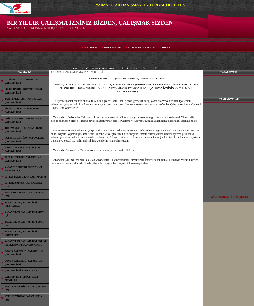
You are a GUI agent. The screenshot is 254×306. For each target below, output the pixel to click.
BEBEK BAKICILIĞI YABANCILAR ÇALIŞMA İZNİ (24, 91)
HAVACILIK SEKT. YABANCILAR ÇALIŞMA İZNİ (23, 149)
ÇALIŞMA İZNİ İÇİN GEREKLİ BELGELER (21, 279)
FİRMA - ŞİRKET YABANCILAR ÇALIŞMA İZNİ (22, 110)
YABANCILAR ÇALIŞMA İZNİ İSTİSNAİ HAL (21, 204)
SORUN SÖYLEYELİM (141, 47)
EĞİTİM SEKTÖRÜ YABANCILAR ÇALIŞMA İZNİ (23, 120)
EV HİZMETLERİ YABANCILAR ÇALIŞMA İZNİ (22, 81)
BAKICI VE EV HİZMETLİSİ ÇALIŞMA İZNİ (26, 288)
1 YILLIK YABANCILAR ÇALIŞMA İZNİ (23, 298)
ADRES (165, 47)
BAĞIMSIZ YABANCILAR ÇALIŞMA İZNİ (24, 194)
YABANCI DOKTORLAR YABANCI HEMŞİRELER (23, 169)
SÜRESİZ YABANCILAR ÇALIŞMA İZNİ (23, 185)
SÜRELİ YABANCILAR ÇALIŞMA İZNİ (25, 177)
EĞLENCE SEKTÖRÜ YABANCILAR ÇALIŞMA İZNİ (24, 139)
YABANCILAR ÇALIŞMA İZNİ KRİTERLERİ (21, 233)
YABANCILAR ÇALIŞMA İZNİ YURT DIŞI (24, 224)
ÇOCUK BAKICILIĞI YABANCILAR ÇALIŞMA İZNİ (24, 253)
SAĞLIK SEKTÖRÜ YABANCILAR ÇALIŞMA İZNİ (23, 159)
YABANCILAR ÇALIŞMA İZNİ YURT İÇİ (24, 214)
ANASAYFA (91, 47)
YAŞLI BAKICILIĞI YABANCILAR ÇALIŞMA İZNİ (23, 100)
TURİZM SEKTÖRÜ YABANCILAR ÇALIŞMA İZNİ (23, 130)
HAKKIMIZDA (113, 47)
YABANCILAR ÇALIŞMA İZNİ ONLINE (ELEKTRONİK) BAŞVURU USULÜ (26, 243)
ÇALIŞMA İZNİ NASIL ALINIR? (21, 270)
